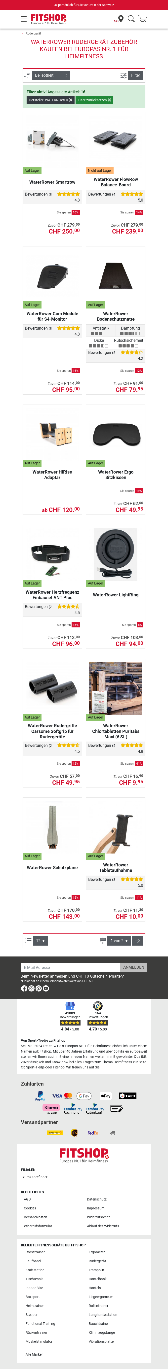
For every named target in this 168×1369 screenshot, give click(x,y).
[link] (24, 989)
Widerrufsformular (38, 1226)
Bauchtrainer (99, 1324)
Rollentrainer (98, 1306)
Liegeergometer (101, 1297)
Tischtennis (34, 1279)
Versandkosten (35, 1217)
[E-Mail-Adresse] (70, 967)
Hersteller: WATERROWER (50, 100)
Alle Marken (34, 1354)
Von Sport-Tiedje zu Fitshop (43, 1040)
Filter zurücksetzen (94, 100)
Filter (135, 75)
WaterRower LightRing (115, 594)
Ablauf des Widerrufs (103, 1226)
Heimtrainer (35, 1306)
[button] (137, 941)
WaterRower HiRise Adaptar (52, 474)
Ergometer (97, 1252)
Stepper (32, 1315)
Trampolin (96, 1270)
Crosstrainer (35, 1252)
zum (35, 1177)
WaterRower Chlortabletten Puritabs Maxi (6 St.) (115, 731)
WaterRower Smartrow (52, 182)
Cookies (30, 1208)
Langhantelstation (103, 1315)
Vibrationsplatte (101, 1341)
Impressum (95, 1208)
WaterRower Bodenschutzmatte (116, 316)
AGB (27, 1199)
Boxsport (33, 1297)
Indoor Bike (34, 1288)
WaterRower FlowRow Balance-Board (116, 182)
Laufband (33, 1261)
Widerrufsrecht (98, 1217)
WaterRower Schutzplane (52, 867)
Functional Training (40, 1324)
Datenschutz (97, 1199)
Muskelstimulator (39, 1341)
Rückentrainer (36, 1333)
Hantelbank (98, 1279)
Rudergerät (33, 33)
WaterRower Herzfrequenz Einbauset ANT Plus (52, 594)
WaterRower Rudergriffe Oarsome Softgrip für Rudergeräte (52, 731)
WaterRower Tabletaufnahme (115, 867)
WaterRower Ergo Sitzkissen (115, 474)
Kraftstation (35, 1270)
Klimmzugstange (102, 1333)
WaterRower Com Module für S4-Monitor (52, 316)
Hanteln (95, 1288)
